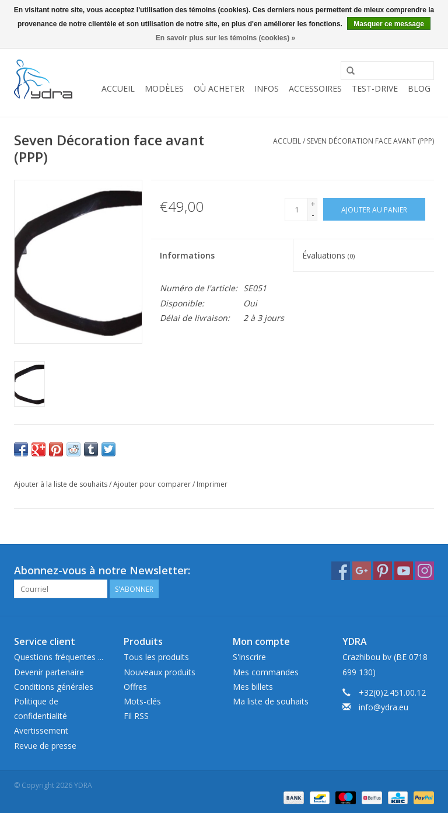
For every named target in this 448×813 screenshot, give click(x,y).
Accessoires (315, 88)
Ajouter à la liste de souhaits (60, 484)
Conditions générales (53, 686)
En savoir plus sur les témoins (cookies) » (225, 38)
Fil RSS (136, 715)
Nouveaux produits (159, 672)
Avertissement (41, 730)
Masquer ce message (389, 24)
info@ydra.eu (383, 707)
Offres (135, 686)
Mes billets (253, 686)
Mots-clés (142, 701)
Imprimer (212, 484)
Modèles (164, 88)
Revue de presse (45, 745)
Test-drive (375, 88)
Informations (187, 255)
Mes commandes (266, 672)
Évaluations (328, 255)
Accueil (118, 88)
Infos (266, 88)
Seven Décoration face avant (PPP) (370, 141)
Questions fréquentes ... (58, 656)
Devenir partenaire (49, 672)
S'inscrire (249, 656)
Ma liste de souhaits (271, 701)
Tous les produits (156, 656)
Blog (419, 88)
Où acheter (219, 88)
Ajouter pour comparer (152, 484)
